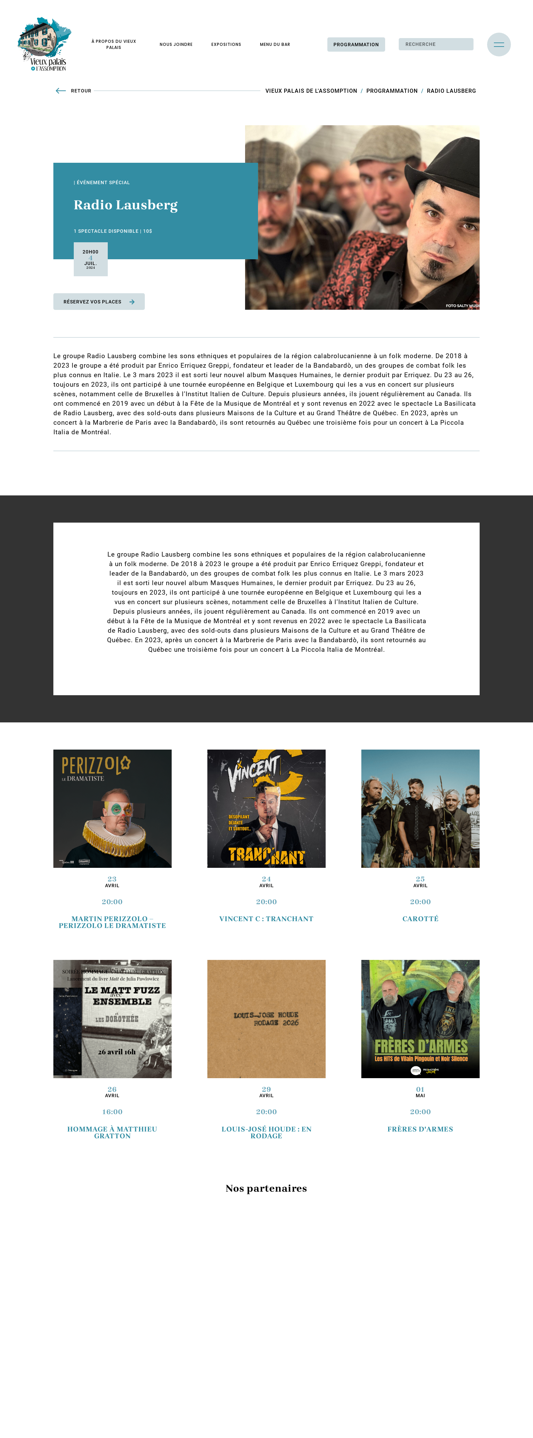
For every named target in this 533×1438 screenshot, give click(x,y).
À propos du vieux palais (113, 44)
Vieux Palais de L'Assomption (311, 91)
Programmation (356, 44)
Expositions (226, 44)
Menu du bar (275, 44)
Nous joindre (176, 44)
